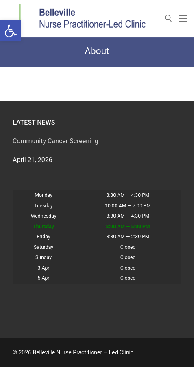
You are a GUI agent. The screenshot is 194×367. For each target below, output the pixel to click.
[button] (10, 30)
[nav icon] (183, 18)
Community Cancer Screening (55, 141)
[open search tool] (168, 18)
